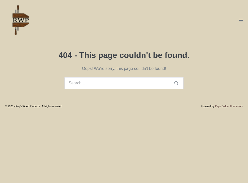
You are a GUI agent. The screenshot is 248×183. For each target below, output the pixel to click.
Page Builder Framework (229, 106)
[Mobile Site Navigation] (241, 20)
